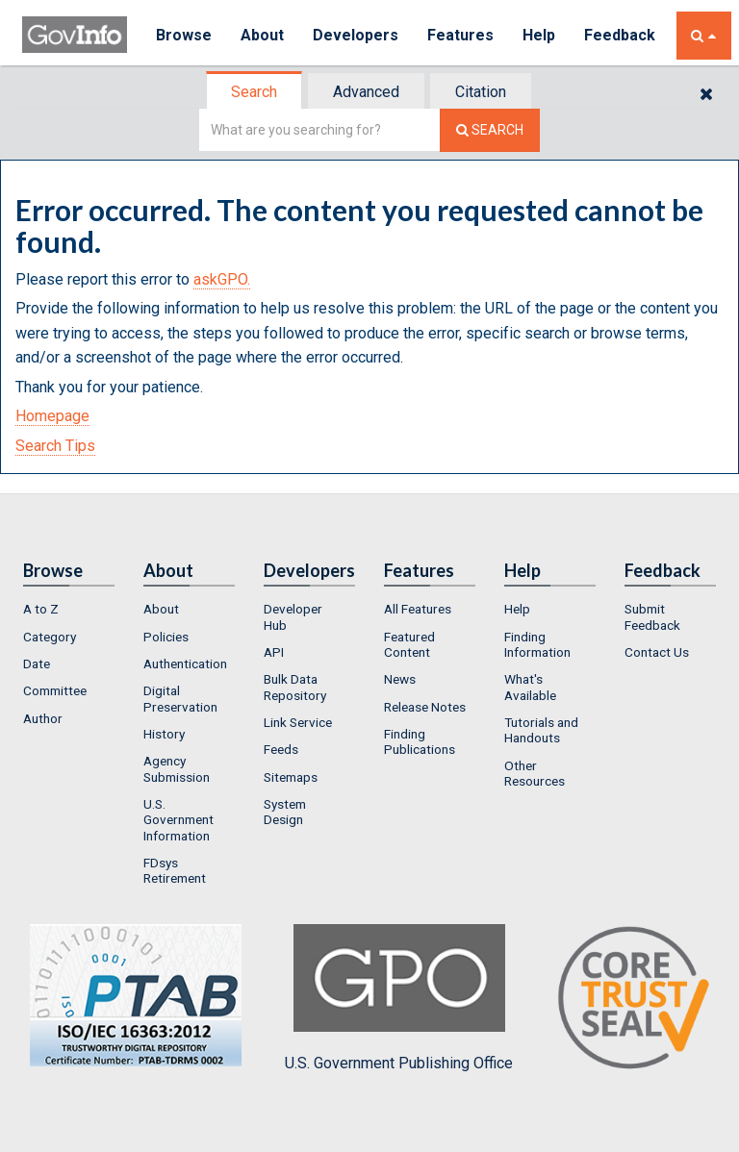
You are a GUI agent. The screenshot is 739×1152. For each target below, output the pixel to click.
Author (43, 718)
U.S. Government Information (178, 819)
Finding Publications (419, 741)
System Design (285, 811)
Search (254, 92)
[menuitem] (69, 608)
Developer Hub (293, 616)
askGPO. (221, 279)
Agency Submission (176, 768)
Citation (480, 92)
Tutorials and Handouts (541, 729)
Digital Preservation (180, 698)
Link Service (298, 722)
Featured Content (409, 644)
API (274, 652)
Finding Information (537, 644)
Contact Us (656, 652)
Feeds (281, 749)
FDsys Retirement (174, 870)
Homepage (52, 416)
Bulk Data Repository (295, 686)
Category (49, 636)
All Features (417, 608)
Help (538, 35)
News (400, 679)
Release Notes (425, 706)
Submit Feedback (652, 616)
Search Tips (55, 446)
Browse (184, 35)
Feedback (619, 35)
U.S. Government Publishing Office (399, 998)
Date (36, 663)
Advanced (366, 92)
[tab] (255, 92)
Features (460, 35)
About (262, 35)
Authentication (185, 663)
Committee (55, 690)
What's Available (530, 686)
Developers (355, 35)
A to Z (41, 608)
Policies (166, 636)
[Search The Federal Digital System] (490, 130)
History (164, 733)
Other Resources (534, 773)
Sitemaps (291, 777)
